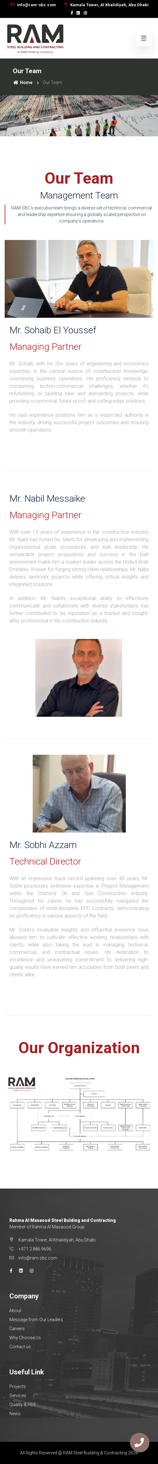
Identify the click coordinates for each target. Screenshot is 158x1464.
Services (17, 1395)
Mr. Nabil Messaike (47, 498)
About (15, 1310)
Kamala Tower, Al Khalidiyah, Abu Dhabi (106, 4)
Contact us (20, 1346)
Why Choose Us (25, 1337)
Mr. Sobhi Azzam (43, 844)
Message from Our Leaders (36, 1319)
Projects (17, 1386)
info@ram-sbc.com (33, 4)
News (15, 1413)
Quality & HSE (22, 1404)
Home (22, 82)
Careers (17, 1328)
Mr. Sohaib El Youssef (52, 330)
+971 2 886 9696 (34, 1248)
